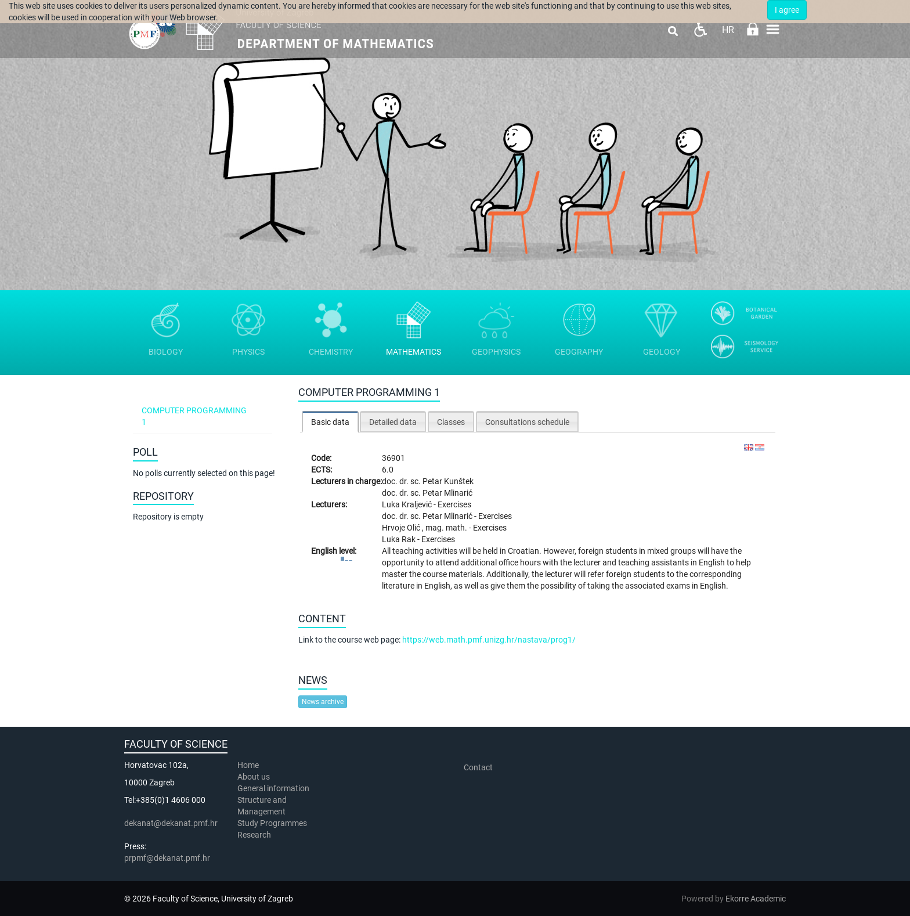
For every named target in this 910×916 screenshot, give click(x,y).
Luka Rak (399, 539)
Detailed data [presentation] (393, 422)
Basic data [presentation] (330, 422)
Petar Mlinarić (447, 492)
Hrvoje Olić (402, 527)
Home (248, 765)
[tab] (330, 421)
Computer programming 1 (194, 416)
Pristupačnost (700, 29)
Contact (478, 767)
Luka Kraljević (408, 504)
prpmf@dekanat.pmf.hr (167, 858)
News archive (323, 702)
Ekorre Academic (755, 898)
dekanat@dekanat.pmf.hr (171, 823)
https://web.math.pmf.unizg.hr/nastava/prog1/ (489, 639)
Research (255, 834)
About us (254, 776)
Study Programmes (272, 823)
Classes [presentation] (451, 422)
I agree (787, 10)
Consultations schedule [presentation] (527, 422)
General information (273, 788)
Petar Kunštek (448, 481)
